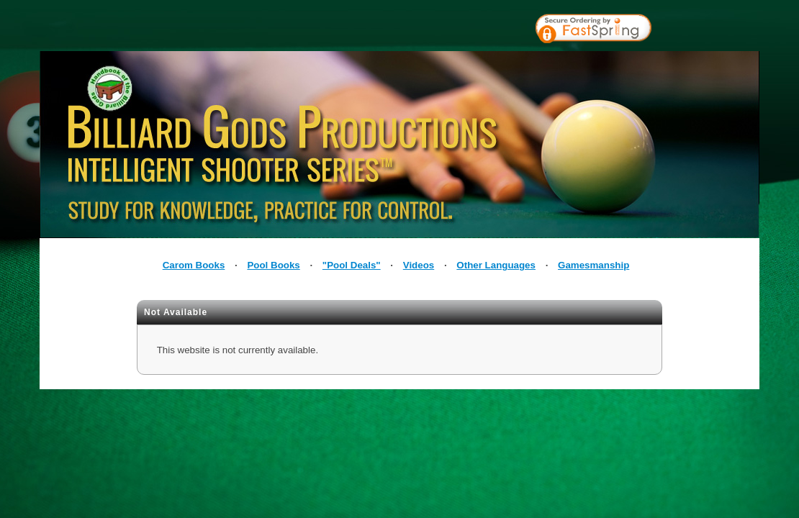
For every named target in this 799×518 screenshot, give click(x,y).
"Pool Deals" (351, 265)
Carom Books (194, 265)
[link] (710, 30)
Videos (418, 265)
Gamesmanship (593, 265)
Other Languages (496, 265)
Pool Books (273, 265)
